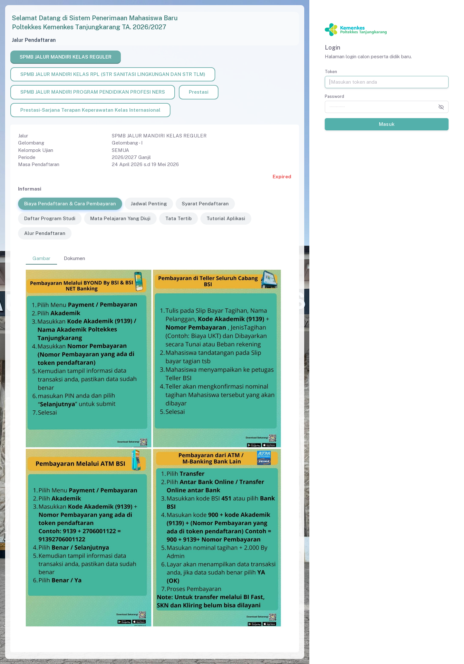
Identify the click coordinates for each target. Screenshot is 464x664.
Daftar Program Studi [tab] (49, 218)
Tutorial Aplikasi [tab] (226, 218)
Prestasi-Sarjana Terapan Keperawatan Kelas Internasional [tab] (90, 110)
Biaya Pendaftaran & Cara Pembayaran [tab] (70, 203)
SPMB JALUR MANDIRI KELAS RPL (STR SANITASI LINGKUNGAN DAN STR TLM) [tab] (112, 74)
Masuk (386, 124)
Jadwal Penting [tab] (149, 203)
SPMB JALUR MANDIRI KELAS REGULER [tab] (65, 57)
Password (334, 96)
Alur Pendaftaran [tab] (44, 233)
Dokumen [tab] (74, 258)
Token (331, 71)
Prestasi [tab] (198, 92)
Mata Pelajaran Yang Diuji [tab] (120, 218)
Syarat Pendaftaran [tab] (205, 203)
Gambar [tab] (41, 258)
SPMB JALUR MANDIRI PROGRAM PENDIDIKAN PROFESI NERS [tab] (92, 92)
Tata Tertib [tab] (178, 218)
